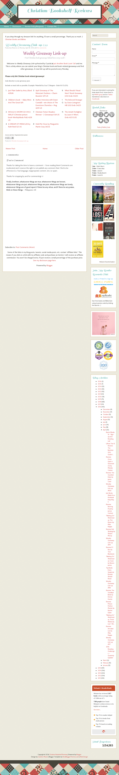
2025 (99, 384)
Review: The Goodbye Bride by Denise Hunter (110, 595)
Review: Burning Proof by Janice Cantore (109, 509)
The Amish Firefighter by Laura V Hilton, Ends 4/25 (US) (73, 114)
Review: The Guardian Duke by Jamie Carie (110, 477)
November (106, 412)
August (105, 419)
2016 (99, 407)
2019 (99, 399)
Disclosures (16, 26)
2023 (99, 389)
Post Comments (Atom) (25, 247)
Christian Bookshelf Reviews (59, 11)
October (105, 414)
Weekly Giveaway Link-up (20, 141)
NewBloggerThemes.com (71, 757)
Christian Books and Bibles (15, 39)
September (106, 417)
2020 (99, 397)
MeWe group (98, 94)
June (104, 425)
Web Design (84, 757)
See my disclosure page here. (44, 260)
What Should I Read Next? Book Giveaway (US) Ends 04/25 (73, 93)
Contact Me (52, 26)
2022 (99, 391)
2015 (99, 668)
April (104, 430)
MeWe (104, 127)
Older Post (79, 149)
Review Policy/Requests (34, 26)
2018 (99, 402)
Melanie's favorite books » (107, 262)
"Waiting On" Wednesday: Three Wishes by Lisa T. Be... (110, 619)
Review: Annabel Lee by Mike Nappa (109, 631)
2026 (99, 381)
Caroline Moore (43, 757)
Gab (108, 127)
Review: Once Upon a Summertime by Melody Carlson (110, 463)
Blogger (49, 265)
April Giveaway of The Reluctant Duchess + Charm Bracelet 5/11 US (46, 93)
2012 (99, 675)
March (105, 660)
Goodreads (95, 99)
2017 (99, 404)
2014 (99, 670)
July (104, 422)
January (105, 665)
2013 (99, 673)
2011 (99, 678)
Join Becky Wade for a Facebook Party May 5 (110, 497)
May (104, 427)
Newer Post (10, 149)
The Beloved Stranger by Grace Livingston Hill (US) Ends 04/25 (73, 102)
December (106, 409)
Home (6, 26)
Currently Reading (103, 183)
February (105, 663)
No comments (41, 48)
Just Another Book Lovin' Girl (64, 63)
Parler (99, 127)
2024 (99, 386)
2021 (99, 394)
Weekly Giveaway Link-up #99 (26, 45)
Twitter (110, 94)
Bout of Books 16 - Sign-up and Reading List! (110, 436)
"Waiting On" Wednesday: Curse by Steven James (110, 561)
